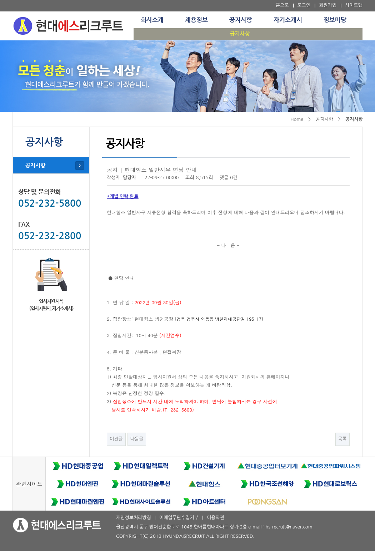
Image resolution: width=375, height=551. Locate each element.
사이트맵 (353, 5)
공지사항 (240, 20)
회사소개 (152, 20)
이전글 (116, 439)
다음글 (137, 439)
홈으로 (282, 5)
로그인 (304, 5)
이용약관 (215, 517)
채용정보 (196, 20)
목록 (342, 439)
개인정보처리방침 (133, 517)
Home (296, 119)
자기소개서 (288, 20)
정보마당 (335, 20)
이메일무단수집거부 (179, 517)
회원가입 (327, 5)
